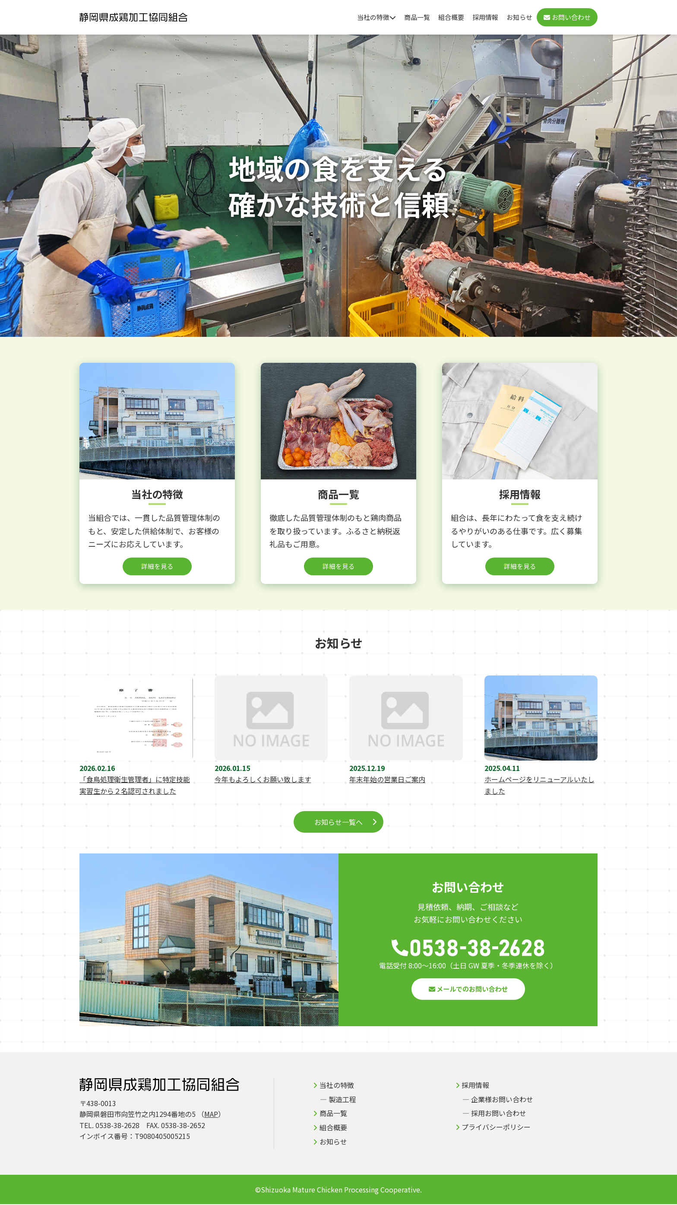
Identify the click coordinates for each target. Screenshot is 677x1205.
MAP (211, 1115)
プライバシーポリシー (496, 1128)
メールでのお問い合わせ (468, 989)
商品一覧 (417, 17)
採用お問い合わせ (498, 1114)
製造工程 (342, 1100)
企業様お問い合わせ (502, 1100)
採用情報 (485, 17)
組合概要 (451, 17)
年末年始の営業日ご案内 (387, 780)
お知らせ (519, 17)
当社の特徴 (376, 17)
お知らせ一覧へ (338, 822)
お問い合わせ (567, 17)
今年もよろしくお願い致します (263, 780)
